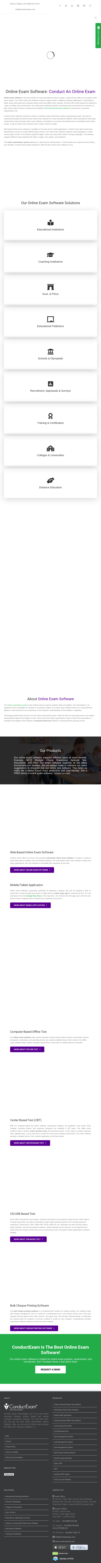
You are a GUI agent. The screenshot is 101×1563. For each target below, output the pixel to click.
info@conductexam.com (25, 9)
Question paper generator (63, 1458)
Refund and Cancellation (14, 1457)
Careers (8, 1441)
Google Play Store (33, 896)
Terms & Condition (12, 1452)
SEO (55, 1469)
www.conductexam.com (65, 1541)
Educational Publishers (14, 1529)
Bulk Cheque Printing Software (64, 1453)
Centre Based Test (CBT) (63, 1426)
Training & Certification (13, 1534)
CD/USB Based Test (61, 1431)
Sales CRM (58, 1463)
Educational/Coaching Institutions (57, 108)
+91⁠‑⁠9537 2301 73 (72, 1532)
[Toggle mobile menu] (95, 17)
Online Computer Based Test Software (67, 1404)
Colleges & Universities (14, 1507)
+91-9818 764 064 (71, 1525)
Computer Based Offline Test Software (67, 1421)
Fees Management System (63, 1447)
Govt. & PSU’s (11, 1512)
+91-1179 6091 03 (59, 1528)
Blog (7, 1436)
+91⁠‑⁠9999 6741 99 (69, 1521)
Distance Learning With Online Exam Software (22, 1523)
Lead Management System (63, 1442)
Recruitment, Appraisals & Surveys (18, 1518)
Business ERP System (62, 1474)
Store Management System (63, 1437)
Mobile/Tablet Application (62, 1415)
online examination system (17, 705)
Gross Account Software (62, 1479)
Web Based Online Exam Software (66, 1410)
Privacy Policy (10, 1447)
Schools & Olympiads (13, 1502)
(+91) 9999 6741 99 (30, 4)
